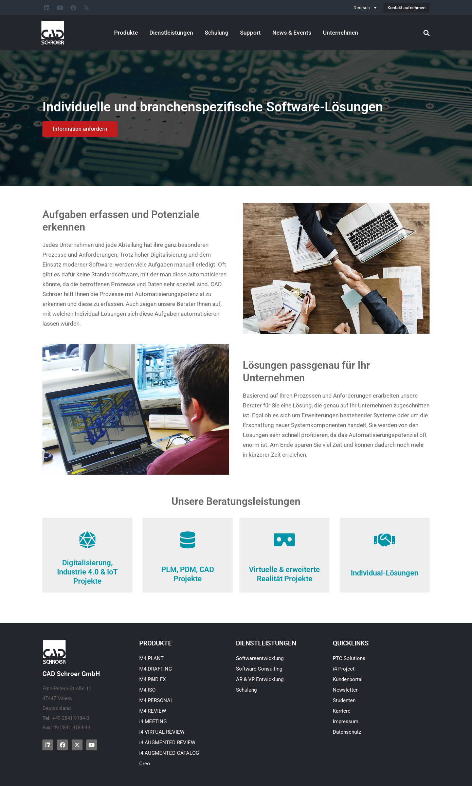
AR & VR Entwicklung (260, 679)
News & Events (291, 32)
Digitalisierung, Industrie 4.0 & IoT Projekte (87, 572)
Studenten (344, 700)
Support (250, 32)
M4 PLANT (151, 658)
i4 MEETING (153, 721)
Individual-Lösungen (384, 573)
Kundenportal (348, 679)
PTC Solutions (349, 658)
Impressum (345, 721)
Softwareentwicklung (260, 658)
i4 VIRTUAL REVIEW (161, 732)
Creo (144, 764)
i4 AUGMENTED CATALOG (169, 753)
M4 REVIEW (152, 711)
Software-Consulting (259, 669)
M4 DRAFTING (155, 669)
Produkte (126, 32)
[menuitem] (365, 7)
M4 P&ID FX (152, 679)
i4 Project (344, 669)
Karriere (341, 711)
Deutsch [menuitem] (361, 7)
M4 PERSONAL (156, 700)
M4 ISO (147, 690)
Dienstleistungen (171, 32)
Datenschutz (347, 732)
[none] (365, 7)
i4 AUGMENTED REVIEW (167, 742)
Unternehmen (340, 32)
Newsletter (345, 690)
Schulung (217, 32)
